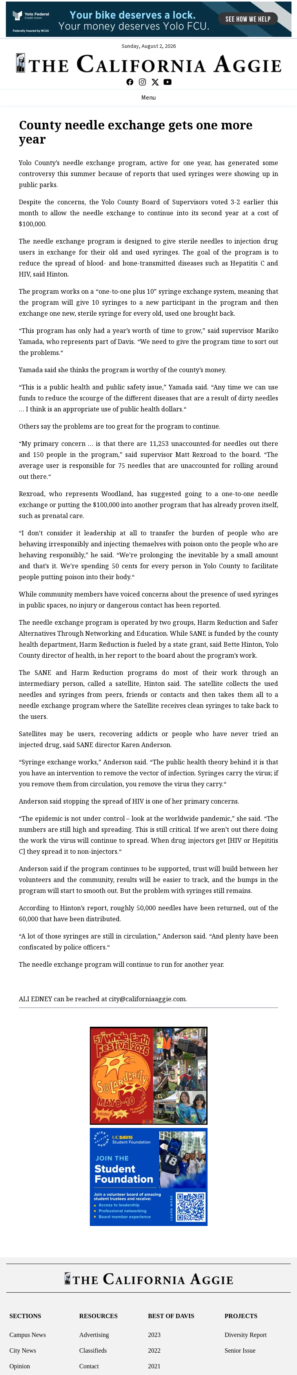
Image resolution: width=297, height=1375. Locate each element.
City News (22, 1350)
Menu (148, 97)
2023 (154, 1334)
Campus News (27, 1334)
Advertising (94, 1334)
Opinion (19, 1366)
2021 (154, 1366)
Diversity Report (246, 1334)
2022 (154, 1350)
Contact (89, 1366)
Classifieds (93, 1350)
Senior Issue (240, 1350)
